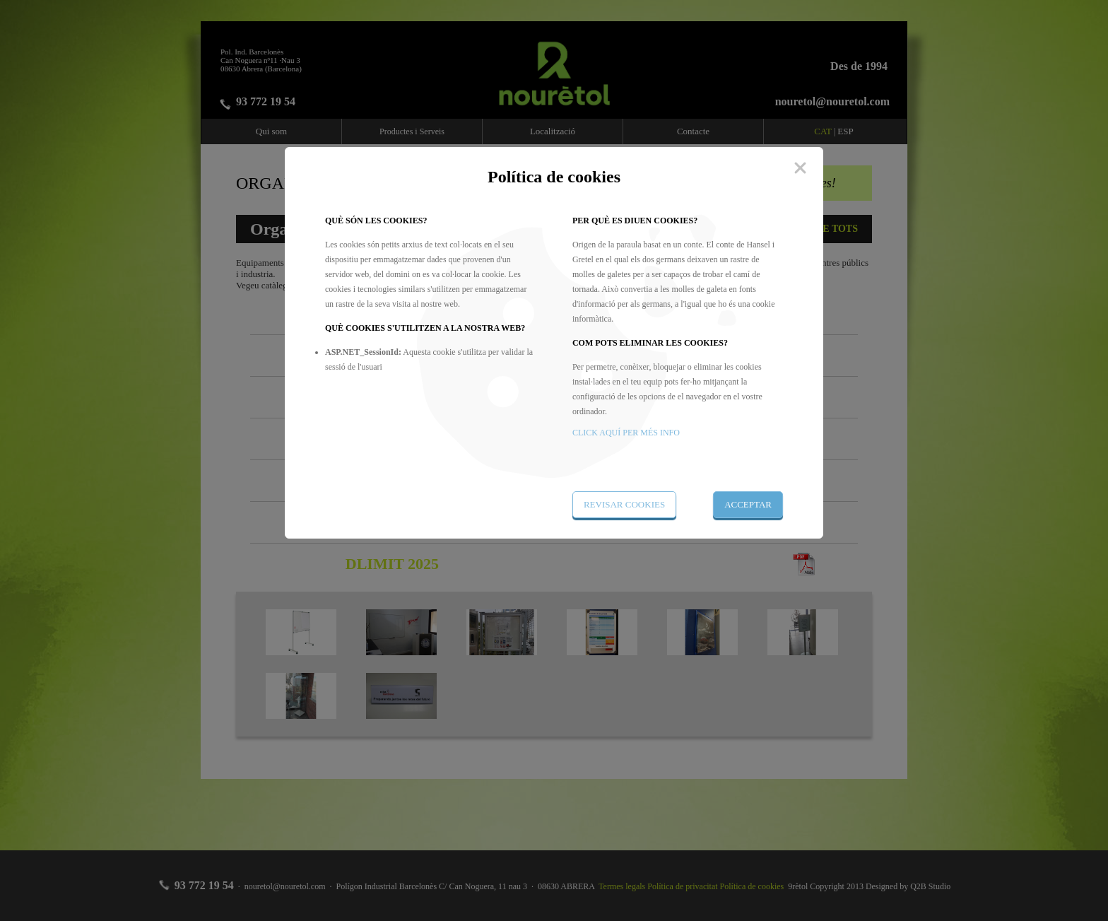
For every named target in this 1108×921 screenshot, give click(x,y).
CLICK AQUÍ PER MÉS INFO (626, 433)
